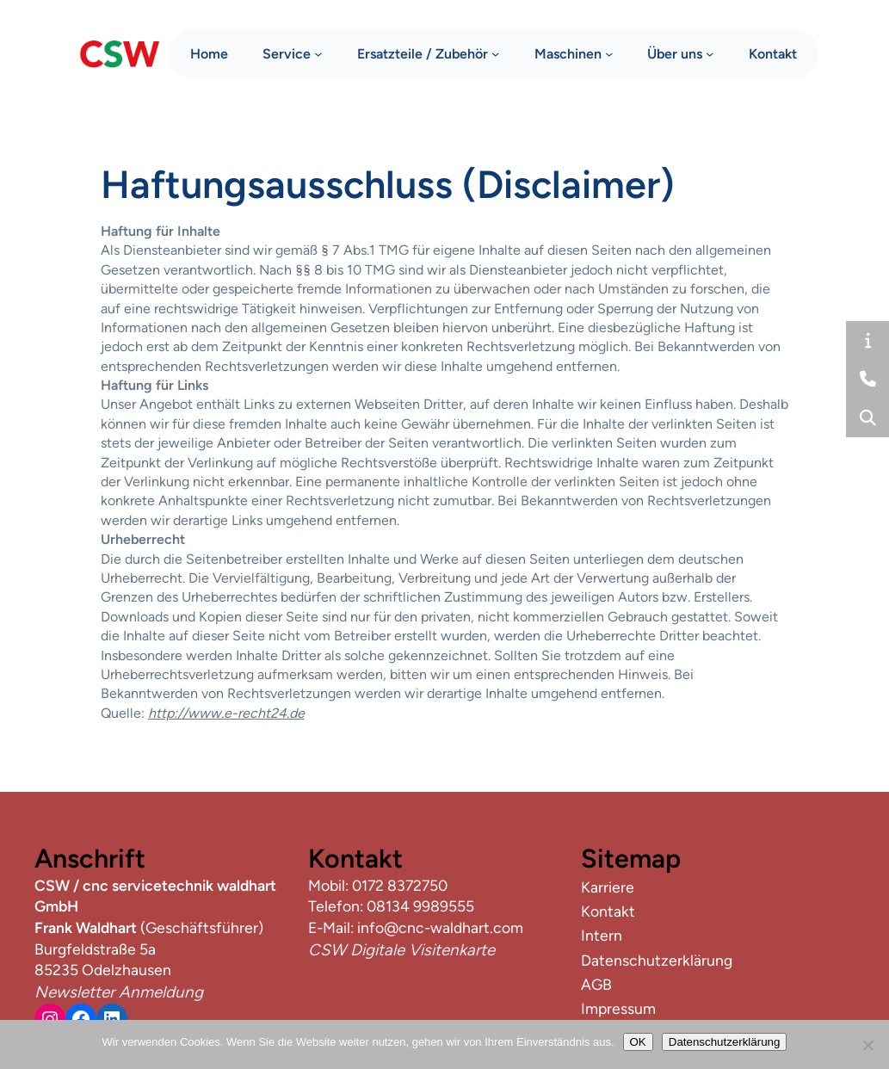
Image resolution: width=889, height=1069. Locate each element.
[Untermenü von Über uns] (710, 51)
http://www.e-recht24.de (226, 713)
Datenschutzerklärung (725, 1041)
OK (638, 1041)
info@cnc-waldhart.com (440, 927)
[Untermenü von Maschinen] (609, 51)
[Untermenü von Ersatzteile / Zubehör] (495, 51)
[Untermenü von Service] (318, 51)
